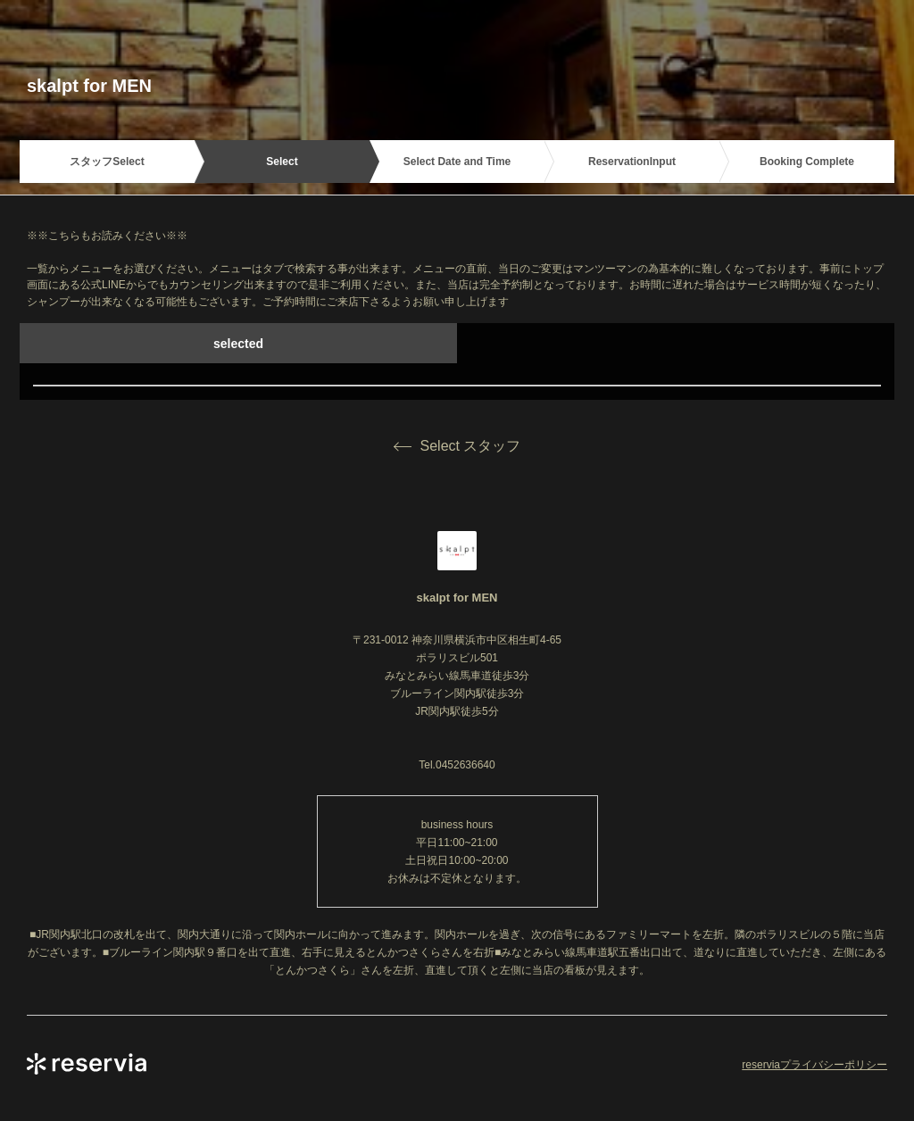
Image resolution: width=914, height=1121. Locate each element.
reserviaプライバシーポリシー (814, 1065)
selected (238, 343)
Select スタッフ (457, 446)
